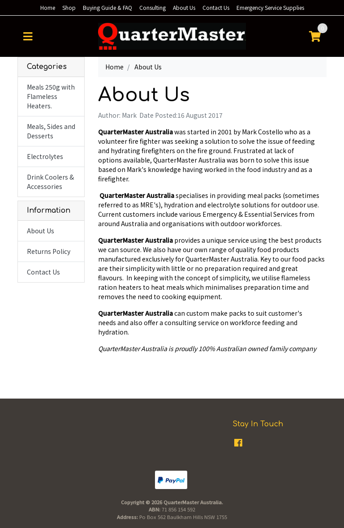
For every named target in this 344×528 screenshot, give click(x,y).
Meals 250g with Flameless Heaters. (51, 96)
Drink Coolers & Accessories (50, 181)
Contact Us (215, 7)
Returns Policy (48, 251)
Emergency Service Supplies (270, 7)
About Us (184, 7)
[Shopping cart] (315, 36)
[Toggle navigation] (27, 36)
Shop (69, 7)
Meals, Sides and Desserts (51, 131)
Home (47, 7)
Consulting (152, 7)
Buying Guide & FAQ (107, 7)
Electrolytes (45, 156)
